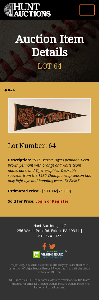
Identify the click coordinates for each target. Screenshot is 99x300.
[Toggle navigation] (87, 10)
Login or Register (51, 201)
